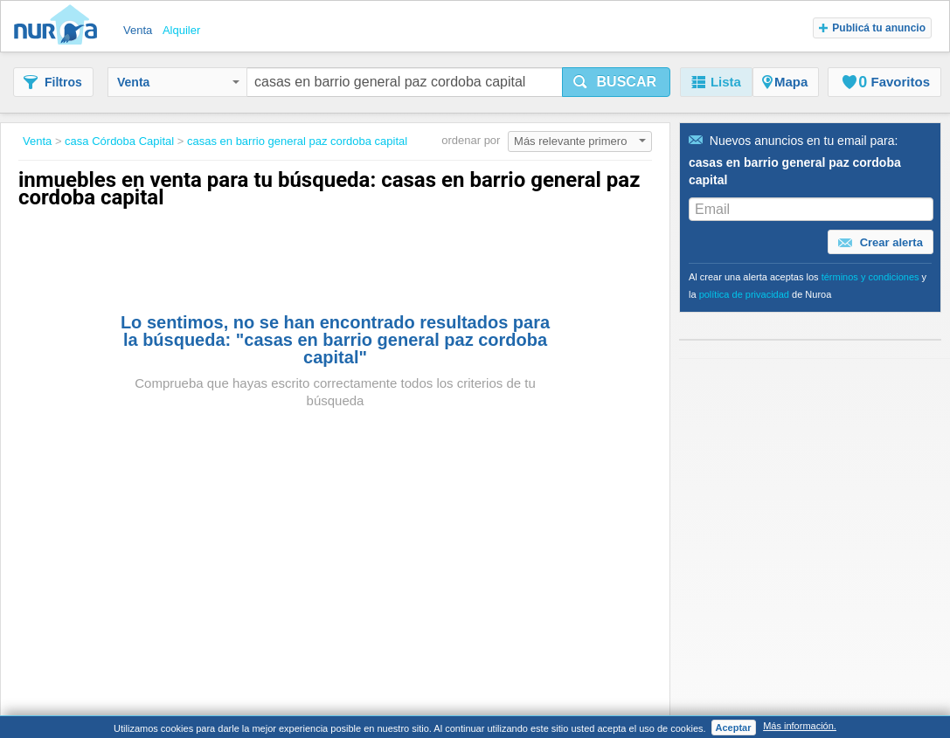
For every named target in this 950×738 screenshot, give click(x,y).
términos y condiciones (870, 277)
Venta (178, 82)
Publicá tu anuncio (872, 28)
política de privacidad (744, 294)
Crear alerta (880, 243)
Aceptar (734, 727)
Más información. (799, 726)
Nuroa (60, 26)
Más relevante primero (580, 141)
